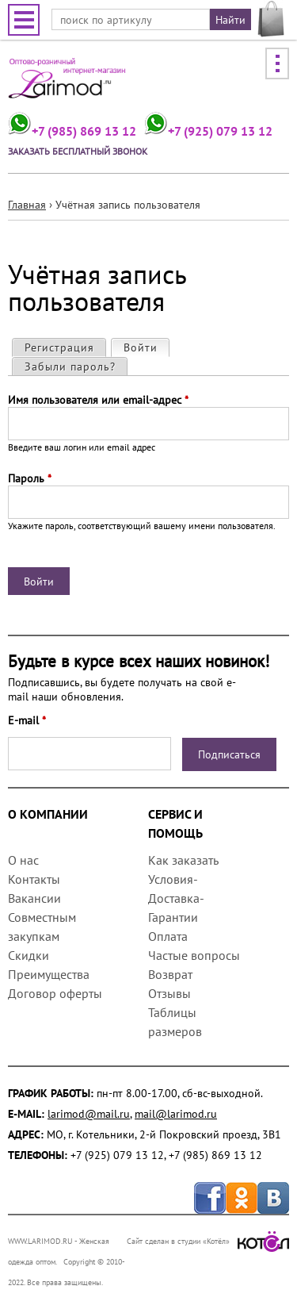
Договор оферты (55, 993)
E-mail (27, 720)
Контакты (34, 879)
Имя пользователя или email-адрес (98, 400)
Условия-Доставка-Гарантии (176, 898)
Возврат (170, 974)
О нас (23, 860)
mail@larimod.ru (176, 1114)
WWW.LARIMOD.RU (40, 1241)
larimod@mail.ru (89, 1114)
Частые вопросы (194, 955)
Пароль (29, 478)
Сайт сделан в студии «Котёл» (208, 1241)
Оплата (168, 936)
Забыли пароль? (70, 366)
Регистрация (59, 347)
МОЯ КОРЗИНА (271, 19)
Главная (27, 205)
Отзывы (169, 993)
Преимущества (48, 974)
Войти (146, 347)
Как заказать (183, 860)
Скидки (28, 955)
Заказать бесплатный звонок (77, 151)
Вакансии (34, 898)
